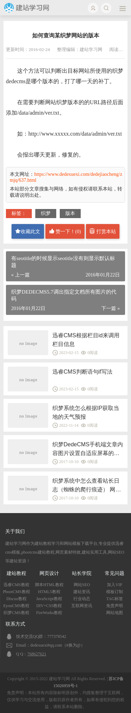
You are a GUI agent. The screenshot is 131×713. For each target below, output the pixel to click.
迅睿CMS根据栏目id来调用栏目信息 (85, 339)
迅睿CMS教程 (16, 584)
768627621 (36, 653)
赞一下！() (65, 231)
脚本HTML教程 (49, 584)
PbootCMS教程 (16, 591)
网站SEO (82, 584)
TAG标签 (114, 598)
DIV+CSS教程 (49, 605)
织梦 (46, 213)
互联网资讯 (81, 605)
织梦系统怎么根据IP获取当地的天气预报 (85, 412)
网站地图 (114, 612)
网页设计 (49, 573)
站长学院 (82, 573)
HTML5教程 (49, 591)
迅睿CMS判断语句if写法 (82, 372)
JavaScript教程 (49, 598)
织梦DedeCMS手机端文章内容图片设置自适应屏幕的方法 (87, 449)
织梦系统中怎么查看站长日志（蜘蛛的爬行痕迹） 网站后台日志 (86, 486)
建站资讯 (81, 591)
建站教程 (16, 573)
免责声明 (114, 605)
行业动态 (81, 598)
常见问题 (114, 573)
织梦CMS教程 (16, 612)
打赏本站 (102, 231)
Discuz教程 (16, 598)
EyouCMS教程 (16, 605)
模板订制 (114, 591)
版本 (70, 213)
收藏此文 (27, 231)
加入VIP (114, 584)
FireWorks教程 (49, 612)
